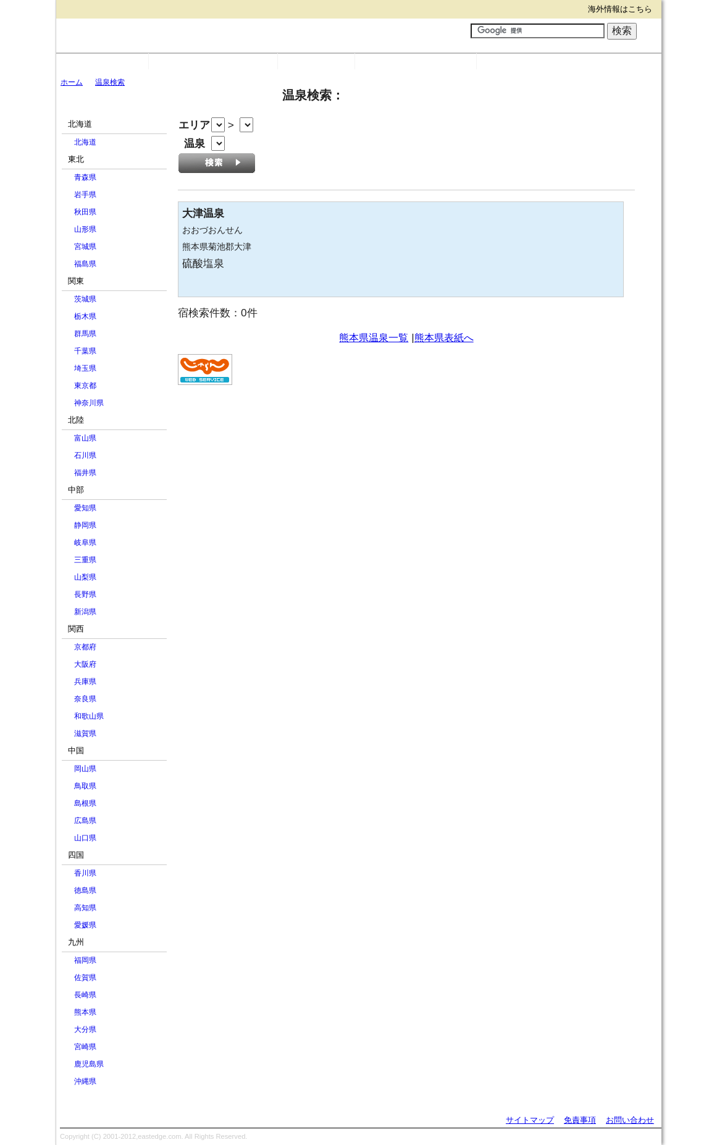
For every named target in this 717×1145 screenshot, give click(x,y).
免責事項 (580, 1120)
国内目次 (102, 61)
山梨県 (85, 577)
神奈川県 (89, 403)
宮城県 (85, 246)
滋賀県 (85, 733)
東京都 (85, 385)
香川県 (85, 873)
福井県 (85, 472)
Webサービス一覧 (415, 61)
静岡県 (85, 525)
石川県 (85, 455)
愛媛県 (85, 925)
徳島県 (85, 890)
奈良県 (85, 699)
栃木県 (85, 316)
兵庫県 (85, 681)
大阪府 (85, 664)
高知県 (85, 907)
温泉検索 (110, 82)
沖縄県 (85, 1081)
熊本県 (85, 1012)
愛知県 (85, 508)
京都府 (85, 647)
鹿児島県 (89, 1064)
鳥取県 (85, 786)
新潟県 (85, 611)
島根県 (85, 803)
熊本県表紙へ (444, 337)
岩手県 (85, 194)
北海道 (85, 142)
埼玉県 (85, 368)
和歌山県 (89, 716)
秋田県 (85, 212)
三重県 (85, 560)
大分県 (85, 1029)
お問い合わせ (630, 1120)
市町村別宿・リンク (213, 61)
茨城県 (85, 299)
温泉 (316, 61)
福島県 (85, 264)
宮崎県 (85, 1046)
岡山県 (85, 768)
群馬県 (85, 333)
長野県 (85, 594)
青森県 (85, 177)
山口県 (85, 838)
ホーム (72, 82)
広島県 (85, 820)
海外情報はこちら (620, 9)
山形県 (85, 229)
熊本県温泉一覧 (373, 337)
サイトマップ (530, 1120)
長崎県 (85, 995)
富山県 (85, 438)
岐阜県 (85, 542)
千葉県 (85, 351)
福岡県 (85, 960)
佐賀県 (85, 977)
